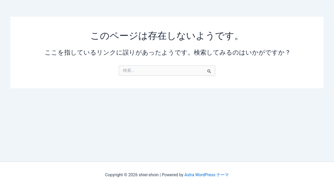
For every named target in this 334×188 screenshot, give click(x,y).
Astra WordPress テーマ (206, 174)
